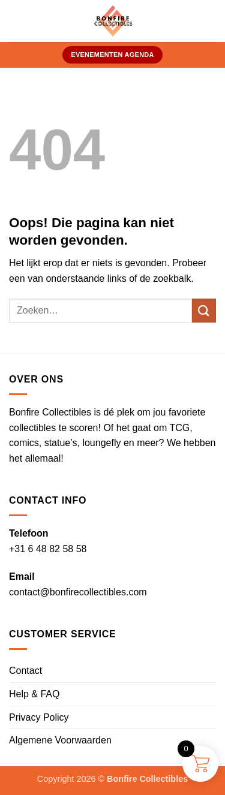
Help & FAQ (34, 694)
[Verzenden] (204, 310)
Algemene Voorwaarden (60, 740)
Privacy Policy (39, 717)
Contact (25, 670)
